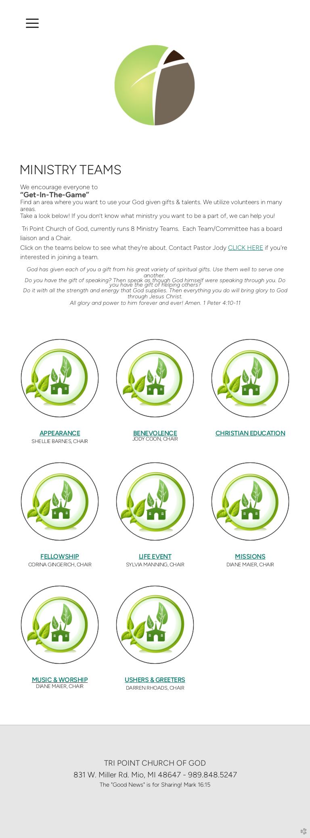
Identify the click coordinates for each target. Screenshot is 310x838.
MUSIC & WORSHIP (60, 680)
